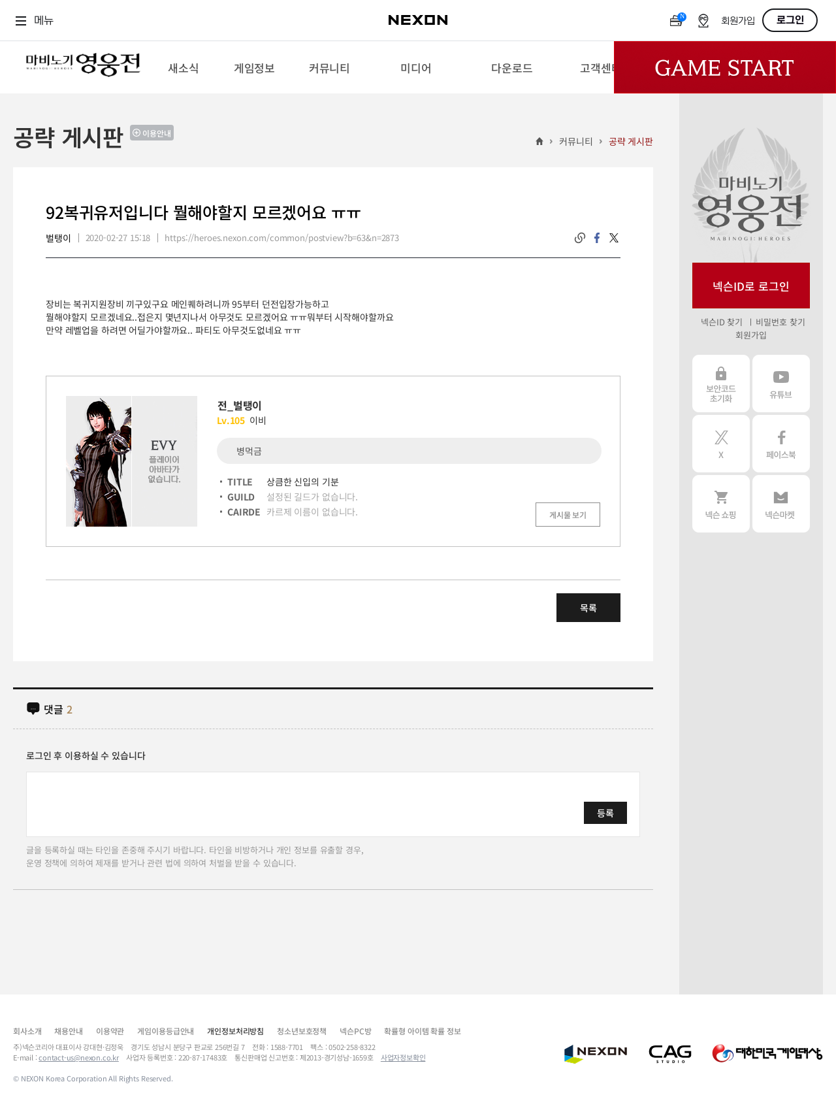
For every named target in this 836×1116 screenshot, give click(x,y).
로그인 (790, 20)
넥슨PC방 (355, 1030)
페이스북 (781, 443)
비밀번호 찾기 (780, 322)
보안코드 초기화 (721, 383)
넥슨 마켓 (781, 504)
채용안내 (68, 1030)
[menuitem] (183, 67)
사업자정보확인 (403, 1057)
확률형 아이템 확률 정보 (422, 1030)
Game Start (725, 67)
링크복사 (580, 237)
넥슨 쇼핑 (721, 504)
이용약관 (110, 1030)
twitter (613, 237)
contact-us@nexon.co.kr (79, 1057)
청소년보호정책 (302, 1030)
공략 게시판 (631, 141)
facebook (596, 237)
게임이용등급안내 (165, 1030)
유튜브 (781, 383)
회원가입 (738, 21)
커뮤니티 (575, 141)
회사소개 (27, 1030)
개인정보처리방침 (235, 1030)
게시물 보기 (568, 514)
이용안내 (156, 133)
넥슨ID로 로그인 (751, 286)
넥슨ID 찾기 (722, 322)
